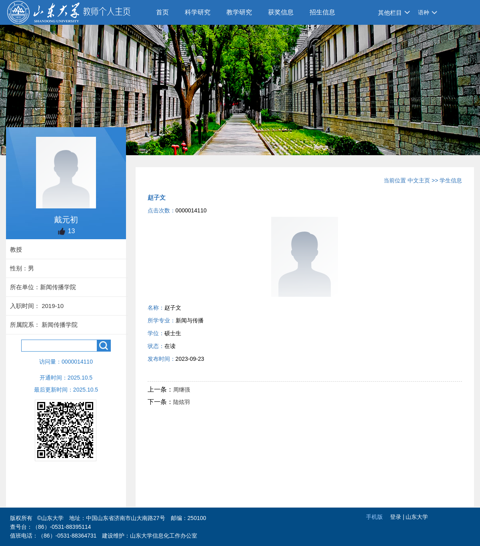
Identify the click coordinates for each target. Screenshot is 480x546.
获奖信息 (281, 12)
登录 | (398, 517)
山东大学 (417, 517)
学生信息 (451, 180)
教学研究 (239, 12)
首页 (162, 12)
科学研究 (197, 12)
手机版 (374, 517)
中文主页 (419, 180)
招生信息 (322, 12)
